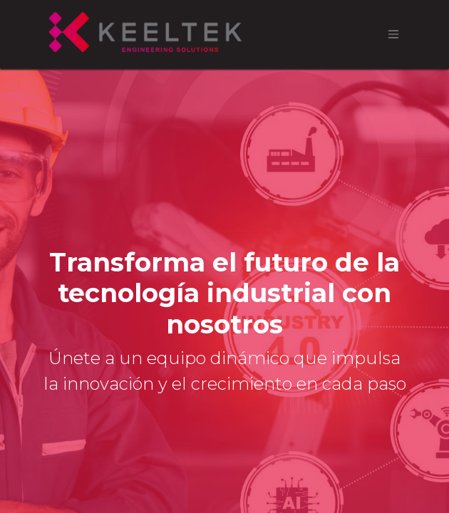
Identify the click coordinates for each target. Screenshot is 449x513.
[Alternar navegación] (393, 34)
